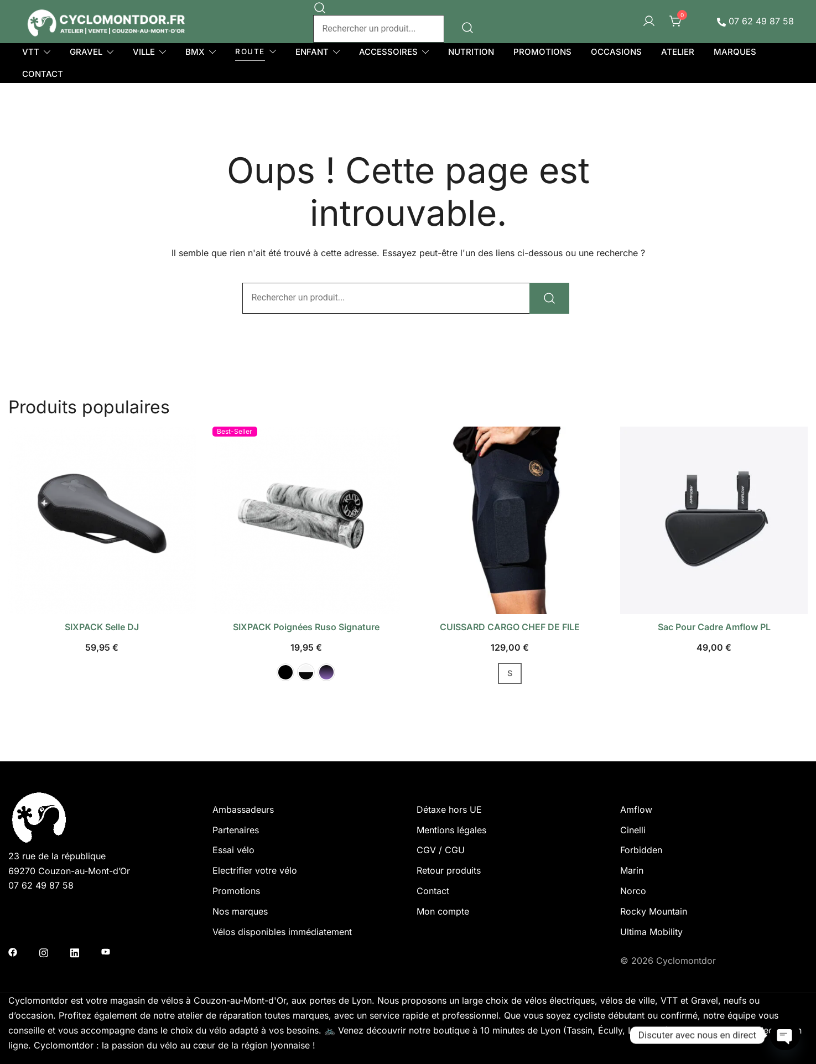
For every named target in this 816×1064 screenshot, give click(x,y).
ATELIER (677, 51)
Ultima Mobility (651, 931)
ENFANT (312, 51)
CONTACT (42, 74)
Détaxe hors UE (449, 809)
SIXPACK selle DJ (102, 626)
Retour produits (449, 870)
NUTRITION (471, 51)
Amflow (636, 809)
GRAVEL (86, 51)
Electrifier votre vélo (254, 870)
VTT (30, 51)
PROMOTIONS (542, 51)
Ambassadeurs (243, 809)
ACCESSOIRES (388, 51)
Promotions (236, 890)
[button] (285, 672)
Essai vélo (233, 849)
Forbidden (641, 849)
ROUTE (250, 51)
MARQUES (735, 51)
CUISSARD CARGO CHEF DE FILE (510, 626)
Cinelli (633, 829)
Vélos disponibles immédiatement (282, 931)
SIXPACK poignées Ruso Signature (306, 626)
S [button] (509, 673)
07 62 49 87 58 (755, 21)
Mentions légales (451, 829)
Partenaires (235, 829)
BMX (195, 51)
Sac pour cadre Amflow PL (714, 626)
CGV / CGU (441, 849)
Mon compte (443, 911)
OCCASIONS (616, 51)
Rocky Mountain (653, 911)
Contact (433, 890)
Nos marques (240, 911)
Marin (631, 870)
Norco (633, 890)
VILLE (144, 51)
